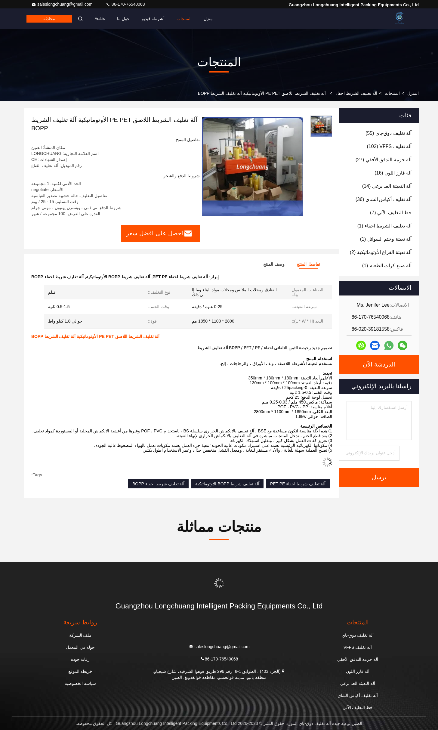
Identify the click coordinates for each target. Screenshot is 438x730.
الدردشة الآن (379, 365)
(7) (391, 212)
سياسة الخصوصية (80, 683)
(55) (389, 133)
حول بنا (123, 18)
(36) (384, 199)
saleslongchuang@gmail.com (62, 4)
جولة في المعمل (80, 647)
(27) (384, 159)
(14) (387, 186)
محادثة (49, 18)
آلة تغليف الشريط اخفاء (356, 93)
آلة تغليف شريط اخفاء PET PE (297, 483)
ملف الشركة (80, 635)
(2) (381, 252)
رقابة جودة (80, 659)
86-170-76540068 (125, 4)
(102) (389, 146)
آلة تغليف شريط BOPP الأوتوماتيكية (227, 483)
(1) (384, 225)
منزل (208, 18)
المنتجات (184, 18)
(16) (393, 172)
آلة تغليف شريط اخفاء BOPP (158, 483)
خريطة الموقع (80, 671)
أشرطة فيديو (153, 18)
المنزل (413, 93)
